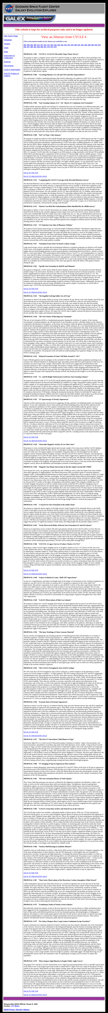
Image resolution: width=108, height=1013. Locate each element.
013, (41, 45)
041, (79, 45)
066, (41, 47)
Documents (9, 66)
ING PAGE (43, 995)
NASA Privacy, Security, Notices (16, 1010)
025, (55, 45)
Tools (6, 48)
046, (85, 45)
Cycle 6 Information (12, 70)
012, (38, 45)
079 (55, 47)
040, (75, 45)
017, (48, 45)
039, (72, 45)
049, (92, 45)
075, (52, 47)
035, (69, 45)
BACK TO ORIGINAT (31, 995)
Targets (7, 44)
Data (6, 52)
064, (38, 47)
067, (45, 47)
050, (95, 45)
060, (31, 47)
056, (25, 47)
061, (35, 47)
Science (7, 62)
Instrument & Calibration (9, 57)
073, (48, 47)
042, (82, 45)
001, (25, 45)
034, (65, 45)
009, (35, 45)
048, (89, 45)
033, (62, 45)
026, (58, 45)
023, (52, 45)
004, (28, 45)
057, (28, 47)
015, (45, 45)
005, (31, 45)
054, (99, 45)
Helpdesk (8, 40)
